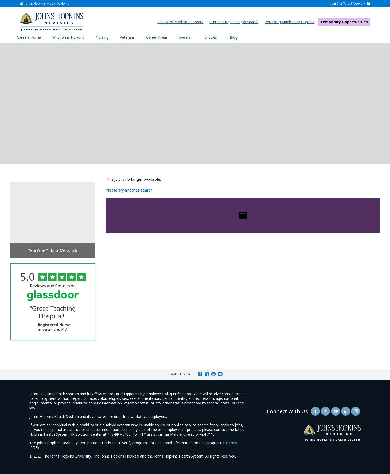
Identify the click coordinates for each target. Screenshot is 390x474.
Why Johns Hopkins (68, 37)
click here (230, 442)
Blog (234, 37)
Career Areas (157, 37)
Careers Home (29, 37)
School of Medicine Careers (181, 21)
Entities (214, 37)
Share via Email (220, 374)
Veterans (127, 37)
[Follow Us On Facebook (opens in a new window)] (315, 411)
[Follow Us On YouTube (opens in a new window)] (335, 411)
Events (184, 37)
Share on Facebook (200, 374)
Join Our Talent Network (347, 3)
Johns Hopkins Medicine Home (47, 3)
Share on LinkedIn (213, 374)
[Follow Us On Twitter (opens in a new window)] (325, 411)
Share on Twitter (207, 374)
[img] (52, 21)
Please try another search (129, 190)
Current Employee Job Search (235, 21)
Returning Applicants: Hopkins (291, 21)
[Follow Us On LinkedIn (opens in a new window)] (345, 411)
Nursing (105, 37)
